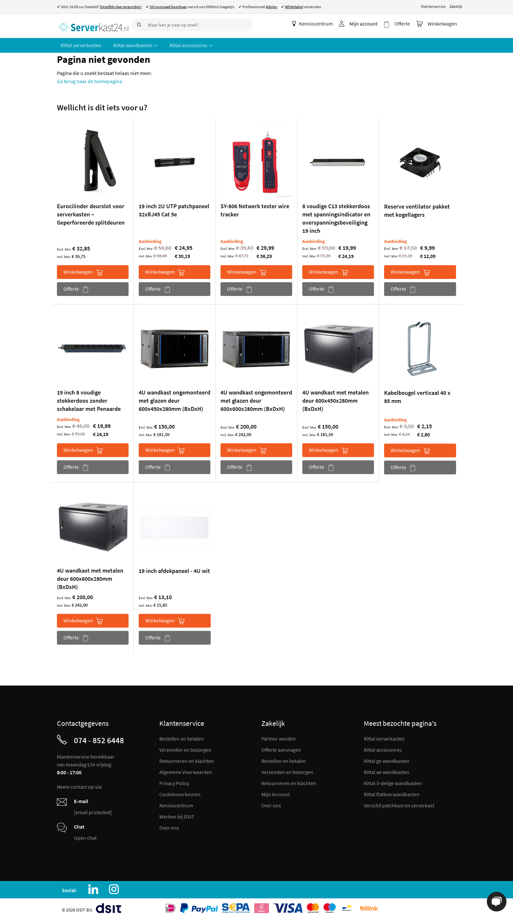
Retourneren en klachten (186, 758)
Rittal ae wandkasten (386, 769)
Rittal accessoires (383, 747)
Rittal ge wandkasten (386, 758)
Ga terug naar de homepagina (89, 79)
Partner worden (278, 736)
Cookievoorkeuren (180, 792)
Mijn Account (275, 792)
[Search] (138, 24)
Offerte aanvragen (281, 747)
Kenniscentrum (316, 23)
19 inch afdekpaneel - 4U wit (174, 568)
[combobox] (192, 24)
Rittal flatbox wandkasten (391, 792)
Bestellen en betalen (181, 736)
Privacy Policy (174, 781)
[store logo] (92, 24)
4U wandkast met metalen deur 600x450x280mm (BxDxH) (335, 398)
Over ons (169, 825)
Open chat (85, 835)
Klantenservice (433, 6)
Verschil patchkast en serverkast (399, 803)
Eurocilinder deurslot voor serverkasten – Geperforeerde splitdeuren (91, 212)
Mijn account (367, 23)
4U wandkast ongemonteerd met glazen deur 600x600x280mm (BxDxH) (256, 398)
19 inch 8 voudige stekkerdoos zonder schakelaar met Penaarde (89, 398)
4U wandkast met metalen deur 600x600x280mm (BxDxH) (90, 576)
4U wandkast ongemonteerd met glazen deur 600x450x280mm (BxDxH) (174, 398)
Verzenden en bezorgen (185, 747)
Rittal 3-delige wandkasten (393, 781)
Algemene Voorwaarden (185, 769)
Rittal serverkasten (384, 736)
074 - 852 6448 (99, 738)
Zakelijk (456, 6)
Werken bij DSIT (176, 814)
